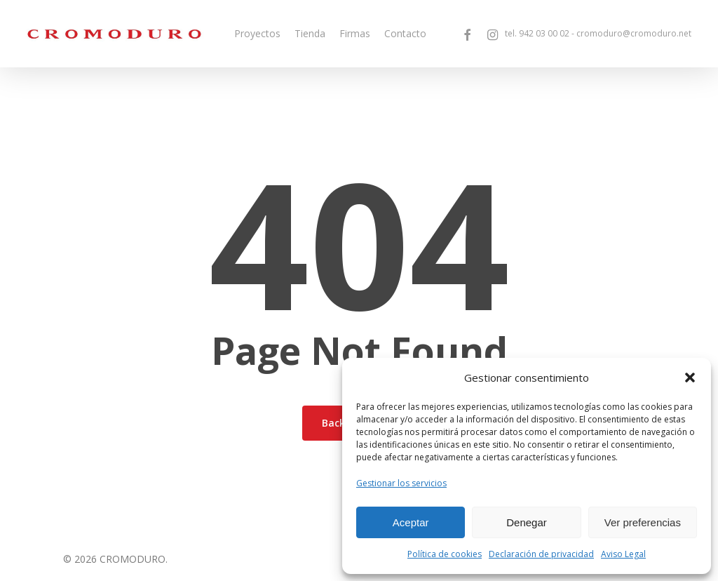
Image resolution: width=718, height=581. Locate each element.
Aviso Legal (623, 554)
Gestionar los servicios (401, 483)
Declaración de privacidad (541, 554)
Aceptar (411, 522)
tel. (537, 33)
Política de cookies (444, 554)
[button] (690, 377)
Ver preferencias (642, 522)
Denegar (526, 522)
